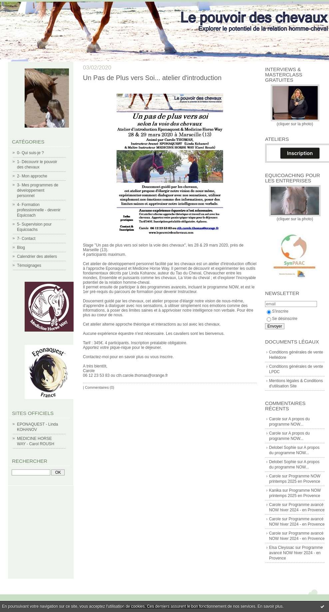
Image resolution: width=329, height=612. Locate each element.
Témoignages (29, 265)
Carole (275, 419)
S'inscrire (277, 311)
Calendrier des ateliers (37, 256)
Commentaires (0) (99, 387)
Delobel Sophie (282, 447)
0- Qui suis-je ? (30, 153)
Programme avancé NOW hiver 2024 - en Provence (296, 553)
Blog (21, 247)
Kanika (275, 490)
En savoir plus (269, 606)
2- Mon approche (32, 176)
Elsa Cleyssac (281, 547)
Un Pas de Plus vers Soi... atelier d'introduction (152, 77)
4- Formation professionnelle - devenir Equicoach (39, 210)
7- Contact (26, 238)
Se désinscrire (282, 318)
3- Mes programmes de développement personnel (37, 190)
